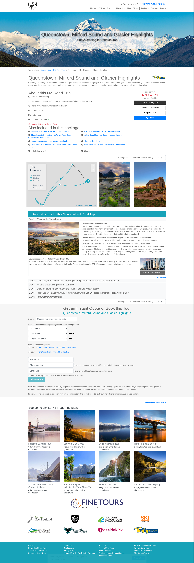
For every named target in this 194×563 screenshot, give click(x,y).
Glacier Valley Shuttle (92, 141)
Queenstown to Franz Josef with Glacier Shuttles (50, 141)
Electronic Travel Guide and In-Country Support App (51, 131)
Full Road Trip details (150, 108)
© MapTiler (79, 205)
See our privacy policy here (155, 402)
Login (163, 8)
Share (150, 118)
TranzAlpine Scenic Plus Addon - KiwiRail (53, 352)
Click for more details (152, 272)
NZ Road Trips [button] (105, 8)
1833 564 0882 (154, 4)
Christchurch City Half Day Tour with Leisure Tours (56, 347)
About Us (120, 8)
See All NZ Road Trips (56, 70)
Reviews (145, 8)
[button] (88, 181)
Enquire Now (150, 113)
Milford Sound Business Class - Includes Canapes (103, 135)
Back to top (161, 278)
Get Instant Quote (150, 103)
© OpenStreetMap (90, 205)
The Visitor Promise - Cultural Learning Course (102, 131)
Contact (154, 8)
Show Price (36, 379)
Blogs (135, 8)
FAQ (129, 8)
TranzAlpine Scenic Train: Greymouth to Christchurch (104, 145)
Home (93, 8)
